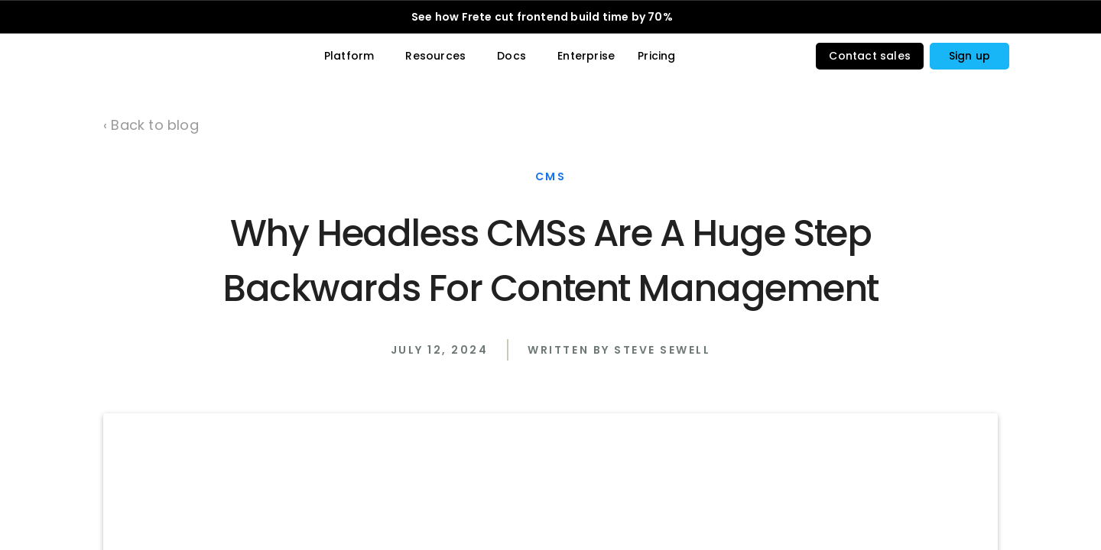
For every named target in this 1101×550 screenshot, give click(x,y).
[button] (969, 60)
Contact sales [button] (870, 59)
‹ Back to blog (151, 124)
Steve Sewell (662, 457)
